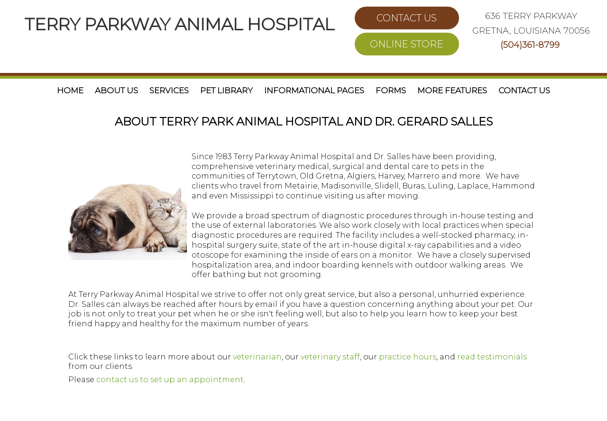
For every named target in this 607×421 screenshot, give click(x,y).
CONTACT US (407, 18)
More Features (452, 90)
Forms (391, 90)
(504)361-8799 (530, 45)
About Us (116, 90)
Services (169, 90)
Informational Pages (314, 90)
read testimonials (492, 356)
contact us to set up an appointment (170, 379)
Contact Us (524, 90)
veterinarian (257, 356)
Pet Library (226, 90)
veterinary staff (330, 356)
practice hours (406, 356)
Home (70, 90)
